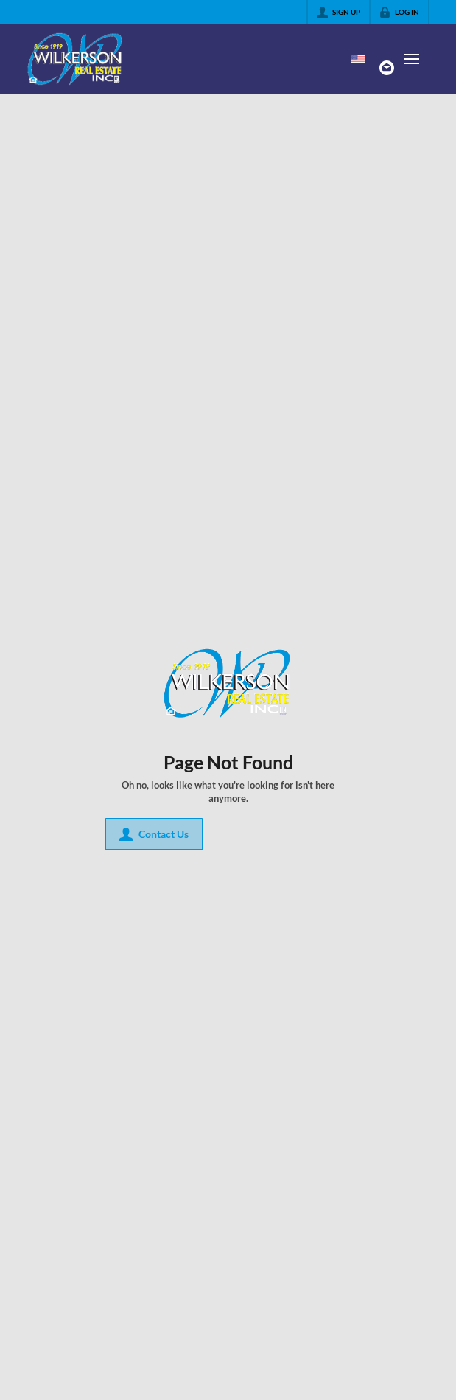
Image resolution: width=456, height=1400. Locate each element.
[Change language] (358, 59)
